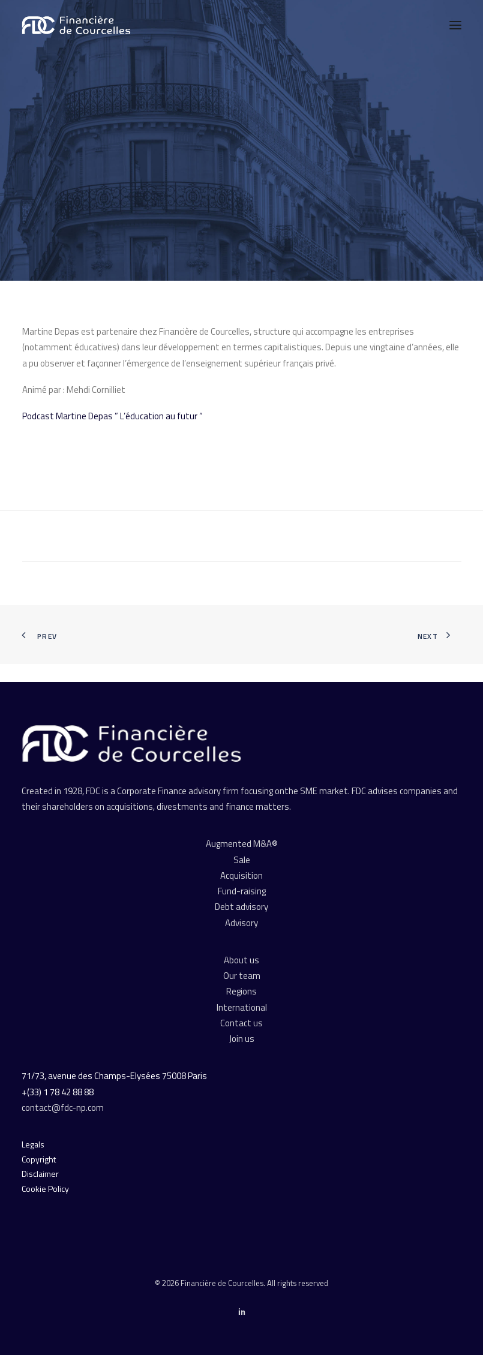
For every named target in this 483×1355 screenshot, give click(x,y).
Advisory (241, 923)
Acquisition (241, 875)
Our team (241, 976)
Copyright (39, 1159)
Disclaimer (40, 1173)
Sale (241, 860)
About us (241, 960)
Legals (33, 1144)
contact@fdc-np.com (64, 1107)
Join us (241, 1038)
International (242, 1007)
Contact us (241, 1023)
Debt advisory (241, 907)
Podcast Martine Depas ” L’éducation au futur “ (112, 416)
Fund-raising (242, 891)
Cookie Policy (45, 1188)
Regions (241, 991)
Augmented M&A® (242, 844)
